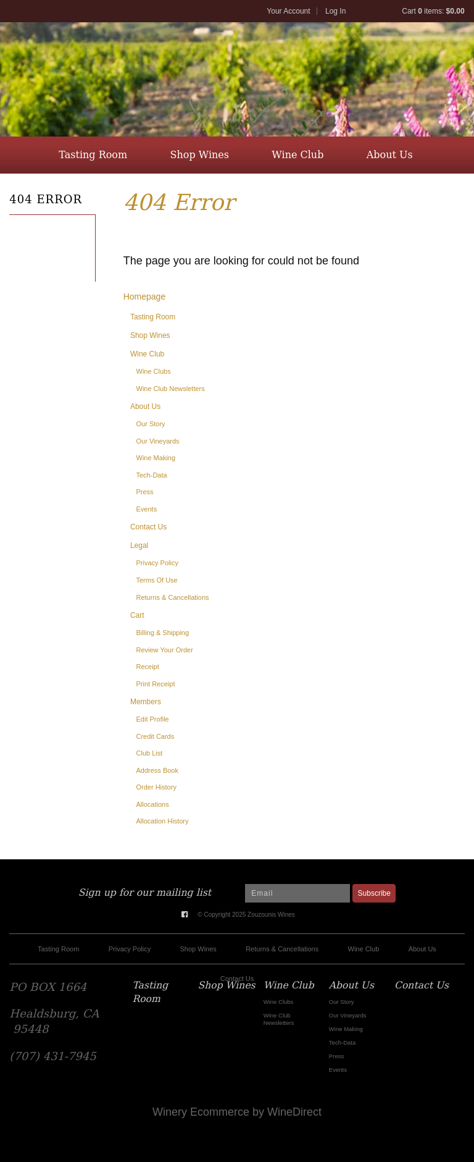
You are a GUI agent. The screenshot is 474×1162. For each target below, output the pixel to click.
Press (145, 491)
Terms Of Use (157, 580)
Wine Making (156, 457)
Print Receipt (155, 684)
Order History (156, 787)
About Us (390, 155)
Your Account (288, 11)
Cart (137, 615)
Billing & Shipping (162, 632)
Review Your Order (164, 650)
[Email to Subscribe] (297, 893)
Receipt (147, 666)
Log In (335, 11)
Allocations (152, 804)
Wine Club (297, 155)
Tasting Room (93, 155)
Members (145, 701)
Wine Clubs (153, 371)
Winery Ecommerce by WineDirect (237, 1112)
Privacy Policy (157, 562)
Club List (149, 753)
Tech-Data (151, 475)
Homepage (144, 296)
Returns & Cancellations (172, 597)
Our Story (150, 423)
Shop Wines (200, 155)
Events (146, 509)
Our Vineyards (158, 441)
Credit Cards (155, 736)
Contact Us (236, 192)
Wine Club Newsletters (170, 388)
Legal (139, 545)
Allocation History (162, 821)
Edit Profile (152, 719)
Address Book (157, 770)
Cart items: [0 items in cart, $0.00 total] (433, 11)
